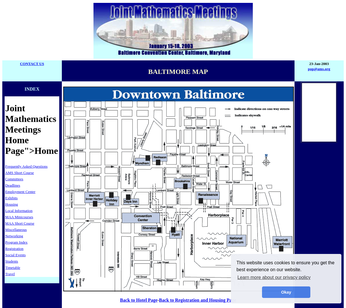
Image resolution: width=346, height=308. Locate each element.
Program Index (16, 242)
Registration (14, 248)
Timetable (12, 267)
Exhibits (11, 198)
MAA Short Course (19, 223)
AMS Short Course (19, 173)
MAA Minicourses (19, 217)
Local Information (19, 210)
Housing (11, 204)
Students (11, 261)
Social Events (15, 255)
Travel (10, 274)
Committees (14, 179)
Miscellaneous (16, 229)
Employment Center (20, 192)
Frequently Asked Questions (26, 166)
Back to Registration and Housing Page (197, 300)
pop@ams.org (319, 69)
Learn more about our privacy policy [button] (273, 277)
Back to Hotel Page (138, 300)
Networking (14, 236)
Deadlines (12, 185)
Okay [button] (286, 292)
